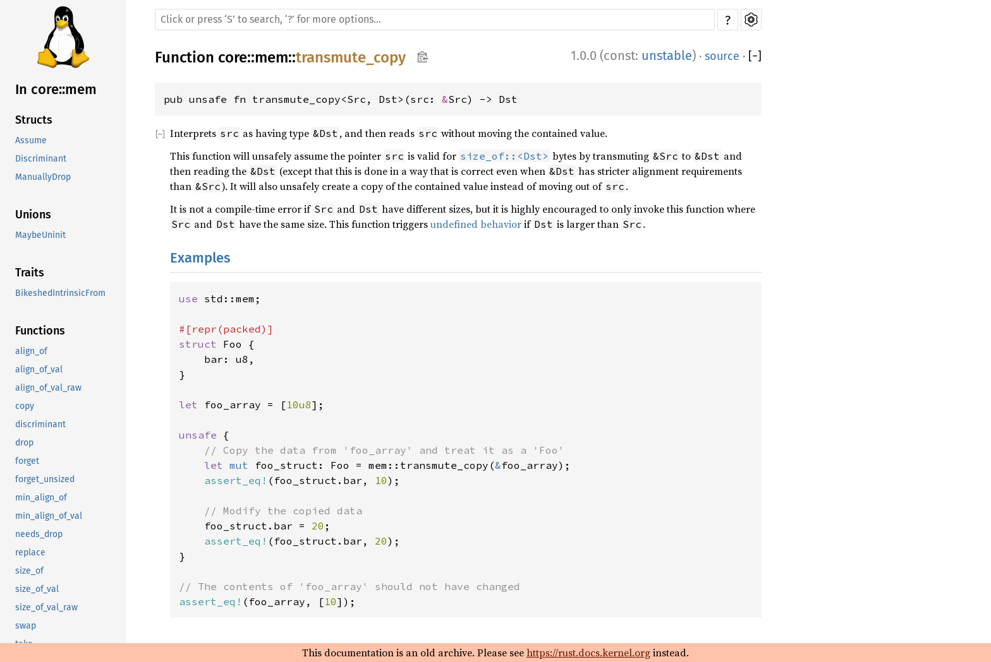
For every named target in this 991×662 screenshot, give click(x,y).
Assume (31, 140)
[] (755, 56)
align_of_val (39, 369)
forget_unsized (45, 479)
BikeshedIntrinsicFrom (60, 293)
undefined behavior (475, 224)
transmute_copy (351, 57)
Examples (200, 257)
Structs (33, 120)
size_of (29, 570)
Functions (40, 331)
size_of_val (37, 589)
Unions (33, 215)
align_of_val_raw (48, 387)
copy (24, 406)
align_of (31, 351)
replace (30, 552)
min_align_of (41, 497)
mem (271, 57)
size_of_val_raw (46, 607)
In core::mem (56, 89)
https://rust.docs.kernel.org (588, 652)
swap (25, 625)
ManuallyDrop (43, 177)
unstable (666, 55)
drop (24, 442)
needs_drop (39, 534)
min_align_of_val (48, 516)
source (722, 56)
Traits (29, 273)
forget (27, 461)
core (232, 57)
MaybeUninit (40, 235)
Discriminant (40, 158)
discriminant (40, 424)
